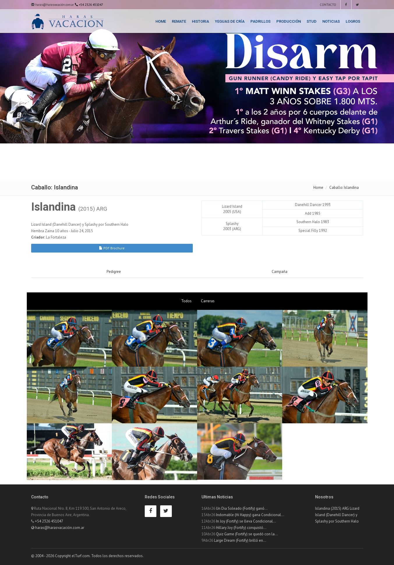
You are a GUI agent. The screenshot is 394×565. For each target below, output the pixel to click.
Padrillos (260, 21)
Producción (288, 21)
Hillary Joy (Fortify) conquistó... (241, 527)
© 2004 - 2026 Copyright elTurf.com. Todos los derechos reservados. (87, 555)
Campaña (279, 271)
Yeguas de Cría (230, 21)
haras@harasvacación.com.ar (52, 5)
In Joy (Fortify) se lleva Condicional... (246, 521)
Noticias (331, 21)
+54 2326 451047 (49, 521)
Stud (312, 21)
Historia (200, 21)
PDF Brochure (112, 248)
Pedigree (114, 271)
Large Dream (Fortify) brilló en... (240, 540)
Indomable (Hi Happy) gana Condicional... (250, 514)
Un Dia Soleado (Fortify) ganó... (242, 508)
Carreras (208, 301)
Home (161, 21)
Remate (179, 21)
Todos (186, 301)
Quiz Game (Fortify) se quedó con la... (247, 534)
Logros (353, 21)
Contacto (327, 5)
